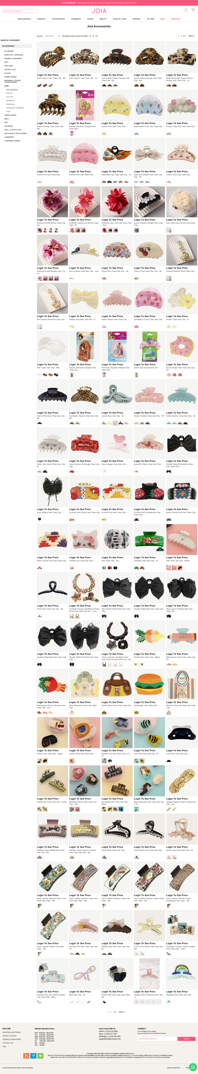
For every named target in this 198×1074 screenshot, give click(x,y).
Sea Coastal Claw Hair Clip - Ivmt (84, 271)
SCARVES (8, 126)
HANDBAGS (76, 19)
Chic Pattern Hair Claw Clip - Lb (83, 78)
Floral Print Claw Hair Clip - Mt (115, 271)
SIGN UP (186, 1039)
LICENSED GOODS (12, 141)
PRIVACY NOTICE (9, 1036)
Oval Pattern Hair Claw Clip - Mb (51, 78)
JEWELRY (41, 19)
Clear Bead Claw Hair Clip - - (114, 850)
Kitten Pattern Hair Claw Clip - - (115, 319)
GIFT (6, 62)
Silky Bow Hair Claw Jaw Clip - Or (116, 175)
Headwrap (10, 104)
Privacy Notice (190, 1068)
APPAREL (137, 19)
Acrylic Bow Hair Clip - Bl (112, 416)
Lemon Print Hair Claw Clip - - (115, 126)
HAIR (6, 86)
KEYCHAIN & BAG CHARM (15, 133)
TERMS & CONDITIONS (12, 1039)
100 (96, 36)
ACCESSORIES (58, 19)
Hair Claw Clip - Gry (110, 561)
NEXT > (192, 36)
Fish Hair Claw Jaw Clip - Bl (146, 754)
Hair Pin (9, 93)
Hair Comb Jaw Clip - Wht (48, 368)
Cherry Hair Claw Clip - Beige (50, 754)
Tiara (8, 111)
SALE (162, 19)
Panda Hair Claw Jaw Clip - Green (52, 802)
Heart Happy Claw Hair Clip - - (115, 464)
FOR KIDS (8, 66)
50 (93, 36)
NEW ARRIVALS (24, 19)
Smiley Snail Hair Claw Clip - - (82, 754)
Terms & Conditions (173, 1068)
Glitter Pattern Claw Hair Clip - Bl (180, 416)
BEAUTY (103, 19)
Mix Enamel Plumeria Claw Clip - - (52, 319)
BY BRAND (9, 51)
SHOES (90, 19)
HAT (6, 122)
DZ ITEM (150, 19)
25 (90, 36)
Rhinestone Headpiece (15, 108)
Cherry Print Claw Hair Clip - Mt (148, 271)
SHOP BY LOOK (119, 19)
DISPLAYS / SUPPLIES (13, 55)
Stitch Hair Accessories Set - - (147, 368)
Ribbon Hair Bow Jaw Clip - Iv (82, 319)
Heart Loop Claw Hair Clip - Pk (179, 850)
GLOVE (7, 73)
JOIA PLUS (175, 19)
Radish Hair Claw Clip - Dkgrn (147, 657)
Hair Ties (9, 97)
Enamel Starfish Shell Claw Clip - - (181, 271)
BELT (6, 119)
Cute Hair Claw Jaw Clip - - (178, 754)
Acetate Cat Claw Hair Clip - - (82, 561)
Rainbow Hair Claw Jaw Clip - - (179, 995)
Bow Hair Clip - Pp (77, 995)
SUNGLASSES (10, 115)
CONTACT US (8, 1043)
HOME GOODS (10, 77)
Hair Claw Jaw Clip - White (178, 561)
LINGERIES (9, 137)
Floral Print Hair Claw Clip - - (49, 175)
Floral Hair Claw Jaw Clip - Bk (50, 609)
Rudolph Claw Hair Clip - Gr (146, 561)
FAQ (4, 1046)
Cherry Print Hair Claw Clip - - (82, 175)
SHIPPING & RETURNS (12, 1032)
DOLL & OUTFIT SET (13, 130)
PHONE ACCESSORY (13, 58)
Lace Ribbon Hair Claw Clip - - (50, 512)
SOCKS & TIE (10, 69)
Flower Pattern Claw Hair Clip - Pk (149, 416)
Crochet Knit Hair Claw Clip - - (115, 512)
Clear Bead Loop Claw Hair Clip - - (149, 850)
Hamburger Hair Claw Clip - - (146, 705)
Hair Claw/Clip (12, 89)
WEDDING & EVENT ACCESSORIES (12, 81)
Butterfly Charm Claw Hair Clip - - (148, 464)
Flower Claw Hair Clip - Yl (177, 319)
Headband (10, 100)
